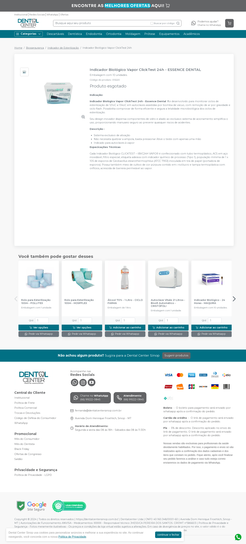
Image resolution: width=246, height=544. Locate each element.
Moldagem (132, 34)
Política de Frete (24, 402)
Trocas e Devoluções (27, 412)
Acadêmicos (191, 34)
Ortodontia (113, 34)
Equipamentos (169, 34)
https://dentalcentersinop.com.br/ (97, 519)
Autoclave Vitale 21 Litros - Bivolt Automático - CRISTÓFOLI (168, 303)
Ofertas (64, 14)
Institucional (21, 14)
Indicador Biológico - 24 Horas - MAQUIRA (209, 301)
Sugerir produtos (176, 355)
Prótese (149, 34)
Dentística (75, 34)
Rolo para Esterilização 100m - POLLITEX (36, 301)
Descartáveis (55, 34)
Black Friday (21, 449)
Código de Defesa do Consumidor (35, 418)
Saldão (18, 459)
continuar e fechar (168, 534)
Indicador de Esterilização (63, 47)
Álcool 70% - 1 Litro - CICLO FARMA (125, 301)
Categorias (28, 34)
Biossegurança (35, 47)
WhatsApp (52, 14)
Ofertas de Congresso (28, 454)
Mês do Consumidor (26, 438)
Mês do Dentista (24, 444)
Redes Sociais (37, 14)
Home (18, 47)
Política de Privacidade (72, 536)
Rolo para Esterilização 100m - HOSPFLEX (79, 301)
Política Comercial (25, 408)
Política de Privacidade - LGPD (33, 475)
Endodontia (94, 34)
